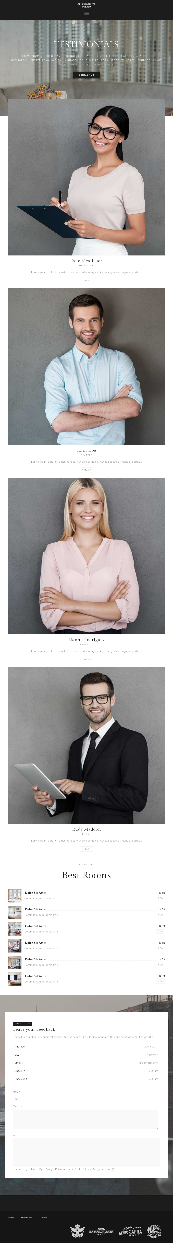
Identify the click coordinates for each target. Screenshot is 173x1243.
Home (11, 1218)
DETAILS (86, 280)
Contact (43, 1218)
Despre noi (26, 1218)
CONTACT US (86, 75)
